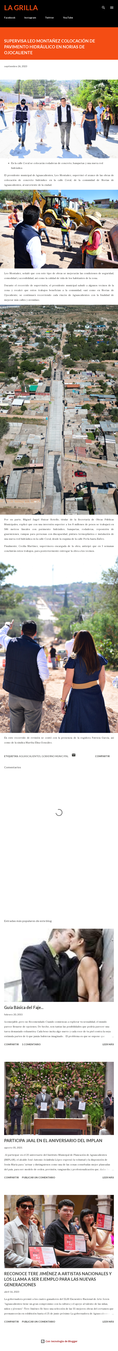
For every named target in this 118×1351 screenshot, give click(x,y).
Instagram (30, 17)
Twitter (49, 17)
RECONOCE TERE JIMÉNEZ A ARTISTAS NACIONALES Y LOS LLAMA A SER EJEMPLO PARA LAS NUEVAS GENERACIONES (58, 1279)
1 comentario (31, 1044)
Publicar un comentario (38, 1177)
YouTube (68, 17)
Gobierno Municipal (55, 756)
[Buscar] (103, 6)
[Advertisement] (59, 884)
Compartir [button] (102, 756)
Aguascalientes (30, 756)
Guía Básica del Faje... (23, 1007)
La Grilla (21, 7)
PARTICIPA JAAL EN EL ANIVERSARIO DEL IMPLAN (53, 1140)
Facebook (9, 17)
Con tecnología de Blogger (59, 1341)
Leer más (108, 1044)
